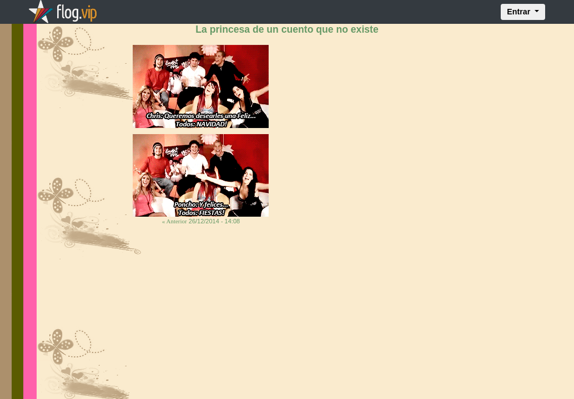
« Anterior (174, 221)
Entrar (519, 11)
